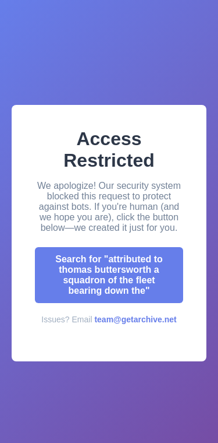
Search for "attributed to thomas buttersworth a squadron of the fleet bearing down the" (109, 275)
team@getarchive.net (135, 319)
